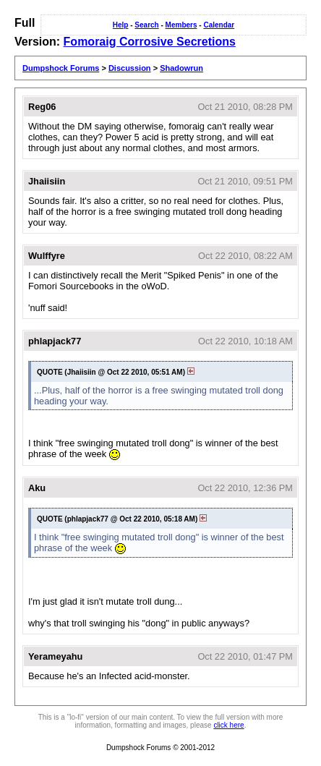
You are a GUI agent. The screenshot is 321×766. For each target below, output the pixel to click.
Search (146, 25)
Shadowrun (181, 68)
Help (121, 25)
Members (181, 25)
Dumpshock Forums (60, 68)
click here (228, 725)
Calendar (218, 25)
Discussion (129, 68)
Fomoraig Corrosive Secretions (150, 41)
